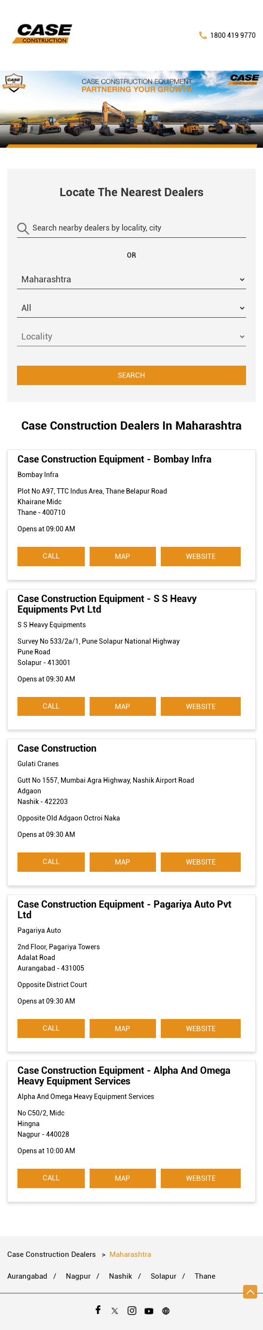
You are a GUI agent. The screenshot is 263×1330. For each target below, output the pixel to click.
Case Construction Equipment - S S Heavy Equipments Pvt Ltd (107, 604)
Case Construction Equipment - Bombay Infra (114, 459)
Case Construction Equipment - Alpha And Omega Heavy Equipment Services (124, 1076)
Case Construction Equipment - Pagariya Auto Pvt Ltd (124, 909)
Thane (205, 1276)
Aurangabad (27, 1276)
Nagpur (78, 1276)
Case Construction (56, 748)
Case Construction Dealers (52, 1254)
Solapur (163, 1276)
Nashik (120, 1276)
